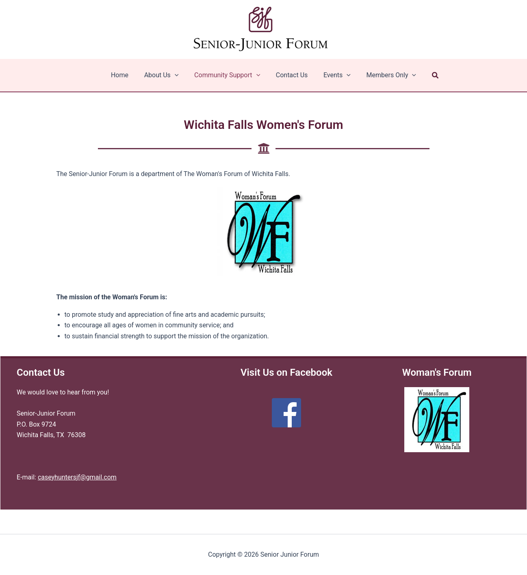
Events (333, 75)
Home (126, 75)
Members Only (385, 75)
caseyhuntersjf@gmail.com (77, 477)
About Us (165, 75)
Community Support (228, 75)
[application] (179, 75)
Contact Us (290, 75)
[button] (427, 75)
